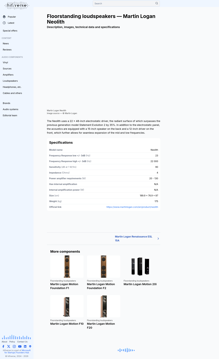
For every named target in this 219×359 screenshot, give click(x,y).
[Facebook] (3, 346)
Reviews (7, 49)
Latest (8, 22)
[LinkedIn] (25, 346)
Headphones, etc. (12, 87)
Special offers (10, 30)
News (6, 43)
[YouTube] (20, 346)
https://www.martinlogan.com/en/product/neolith (132, 207)
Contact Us (22, 341)
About (4, 341)
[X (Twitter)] (8, 346)
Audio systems (10, 109)
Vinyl (5, 62)
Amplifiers (8, 74)
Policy (12, 341)
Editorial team (10, 115)
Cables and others (12, 93)
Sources (7, 68)
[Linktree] (30, 346)
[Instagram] (14, 346)
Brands (6, 103)
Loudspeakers (10, 80)
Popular (9, 16)
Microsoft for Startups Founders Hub (17, 351)
